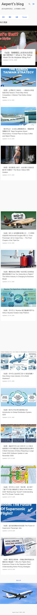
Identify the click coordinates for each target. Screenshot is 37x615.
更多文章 (18, 580)
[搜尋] (29, 4)
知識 (16, 17)
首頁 (3, 17)
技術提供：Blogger (18, 608)
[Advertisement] (18, 196)
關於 (9, 17)
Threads (24, 17)
